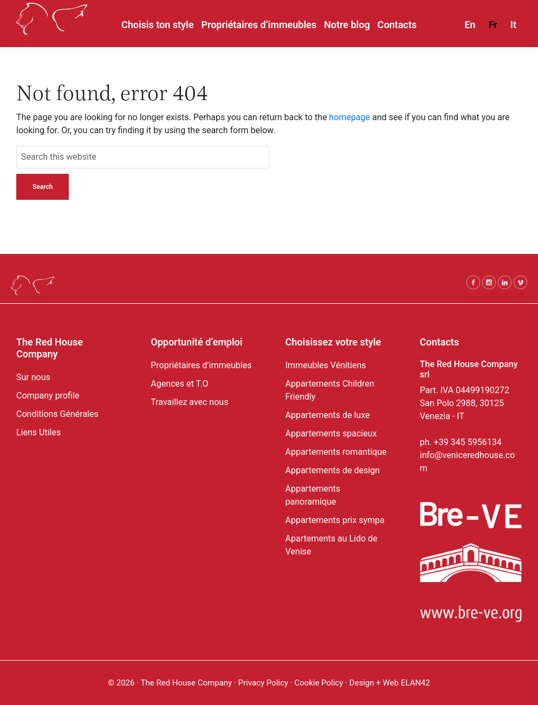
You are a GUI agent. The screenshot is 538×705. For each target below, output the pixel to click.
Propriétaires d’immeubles (201, 365)
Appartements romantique (336, 452)
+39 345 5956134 (468, 442)
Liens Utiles (38, 432)
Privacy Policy (263, 683)
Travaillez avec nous (189, 402)
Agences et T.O (179, 383)
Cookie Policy (319, 683)
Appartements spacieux (331, 433)
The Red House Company (186, 683)
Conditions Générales (57, 414)
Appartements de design (333, 470)
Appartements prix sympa (335, 520)
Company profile (47, 395)
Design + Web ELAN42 (389, 683)
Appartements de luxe (328, 415)
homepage (349, 117)
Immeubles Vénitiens (326, 365)
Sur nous (33, 377)
